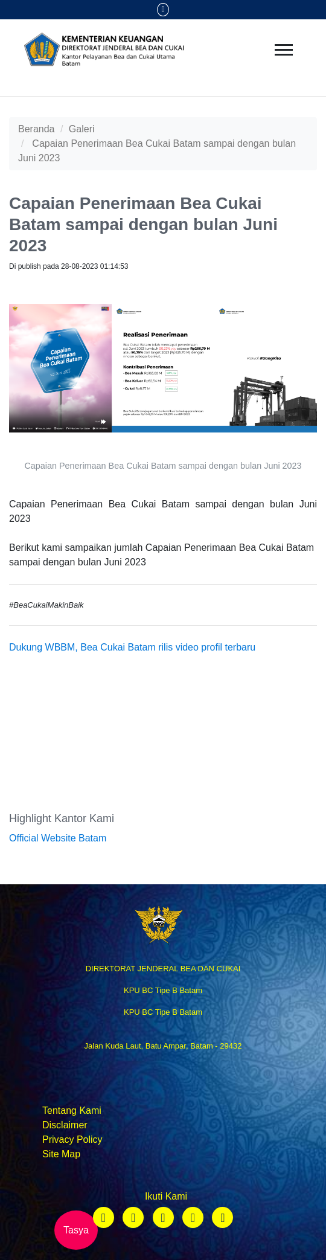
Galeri (82, 129)
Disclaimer (65, 1125)
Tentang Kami (71, 1110)
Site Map (61, 1154)
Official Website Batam (57, 838)
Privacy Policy (72, 1139)
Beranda (36, 129)
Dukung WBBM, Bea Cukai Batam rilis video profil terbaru (132, 647)
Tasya (76, 1230)
